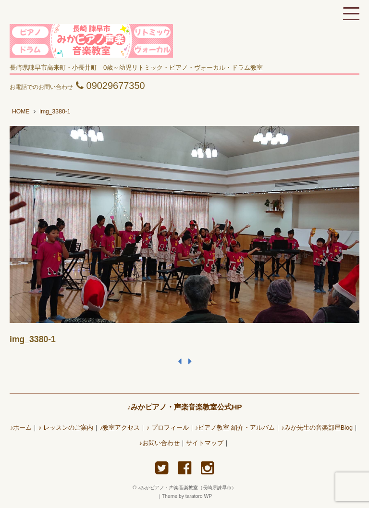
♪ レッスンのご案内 (65, 427)
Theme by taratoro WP (187, 496)
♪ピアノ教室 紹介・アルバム (235, 427)
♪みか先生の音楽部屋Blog (317, 427)
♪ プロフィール (168, 427)
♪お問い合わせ (159, 443)
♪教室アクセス (119, 427)
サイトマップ (204, 443)
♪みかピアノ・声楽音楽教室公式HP (184, 407)
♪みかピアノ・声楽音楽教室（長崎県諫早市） (189, 487)
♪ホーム (21, 427)
